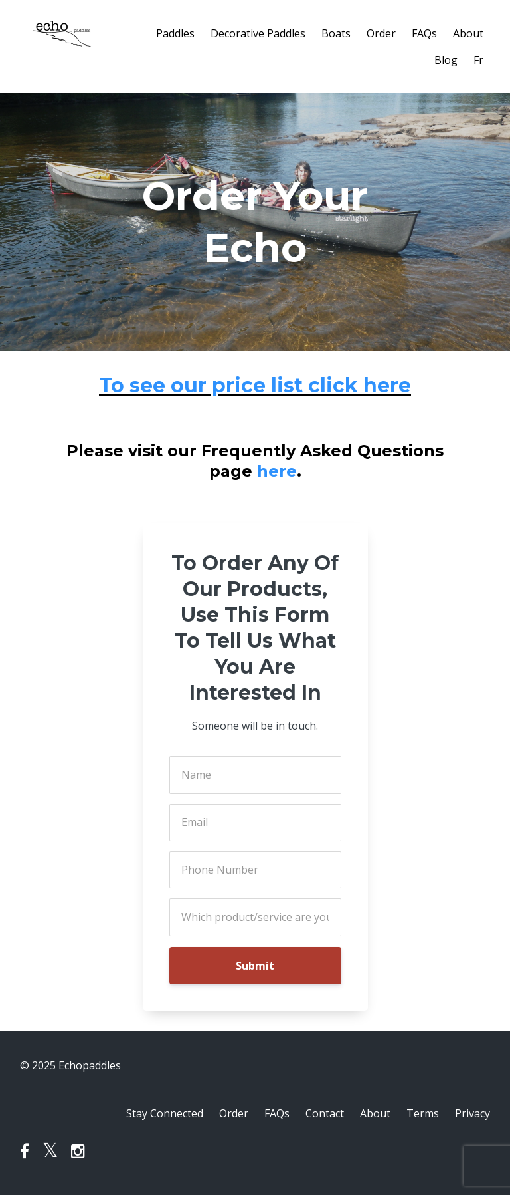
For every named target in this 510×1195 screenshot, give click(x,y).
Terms (422, 1113)
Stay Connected (164, 1113)
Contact (324, 1113)
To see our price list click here (255, 385)
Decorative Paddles (258, 33)
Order (381, 33)
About (468, 33)
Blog (446, 60)
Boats (336, 33)
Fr (478, 60)
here (277, 471)
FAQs (424, 33)
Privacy (472, 1113)
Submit (255, 965)
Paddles (175, 33)
